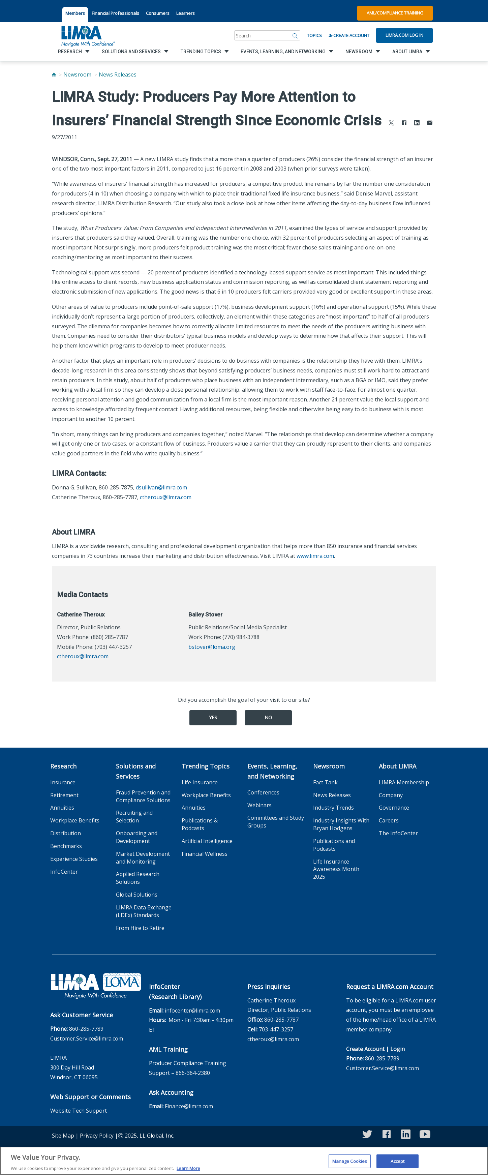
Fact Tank (325, 782)
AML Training (168, 1049)
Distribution (65, 833)
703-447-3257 (276, 1029)
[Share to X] (391, 123)
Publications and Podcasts (334, 844)
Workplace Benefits (74, 820)
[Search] (295, 35)
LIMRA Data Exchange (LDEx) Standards (144, 911)
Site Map (63, 1135)
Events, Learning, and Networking (272, 771)
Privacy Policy (97, 1135)
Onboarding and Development (136, 837)
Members (75, 13)
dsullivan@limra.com (161, 487)
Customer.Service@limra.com (86, 1038)
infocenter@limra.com (192, 1010)
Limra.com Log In (404, 35)
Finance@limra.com (189, 1106)
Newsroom (77, 74)
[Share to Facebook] (404, 123)
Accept (397, 1165)
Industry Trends (333, 807)
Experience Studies (74, 859)
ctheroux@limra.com (165, 497)
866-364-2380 (193, 1073)
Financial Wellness (204, 853)
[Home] (54, 74)
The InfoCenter (398, 833)
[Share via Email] (429, 123)
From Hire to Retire (140, 928)
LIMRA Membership (404, 782)
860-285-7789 (86, 1028)
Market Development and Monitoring (143, 857)
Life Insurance (200, 782)
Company (391, 795)
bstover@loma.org (211, 647)
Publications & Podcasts (200, 824)
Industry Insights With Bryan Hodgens (341, 824)
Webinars (259, 805)
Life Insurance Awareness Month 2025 (336, 869)
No (268, 717)
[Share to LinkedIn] (416, 123)
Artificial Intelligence (207, 841)
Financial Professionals (115, 13)
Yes (213, 717)
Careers (389, 820)
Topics (314, 35)
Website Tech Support (78, 1110)
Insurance (62, 782)
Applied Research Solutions (137, 877)
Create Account (349, 35)
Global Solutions (136, 894)
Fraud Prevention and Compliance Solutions (143, 796)
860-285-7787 (281, 1019)
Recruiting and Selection (134, 816)
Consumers (158, 13)
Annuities (62, 807)
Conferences (263, 792)
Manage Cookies (349, 1165)
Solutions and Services (136, 771)
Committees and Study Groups (275, 821)
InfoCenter (64, 871)
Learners (185, 13)
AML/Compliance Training (395, 13)
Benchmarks (66, 846)
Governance (394, 807)
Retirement (64, 795)
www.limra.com (315, 556)
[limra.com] (87, 35)
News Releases (117, 74)
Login (397, 1049)
